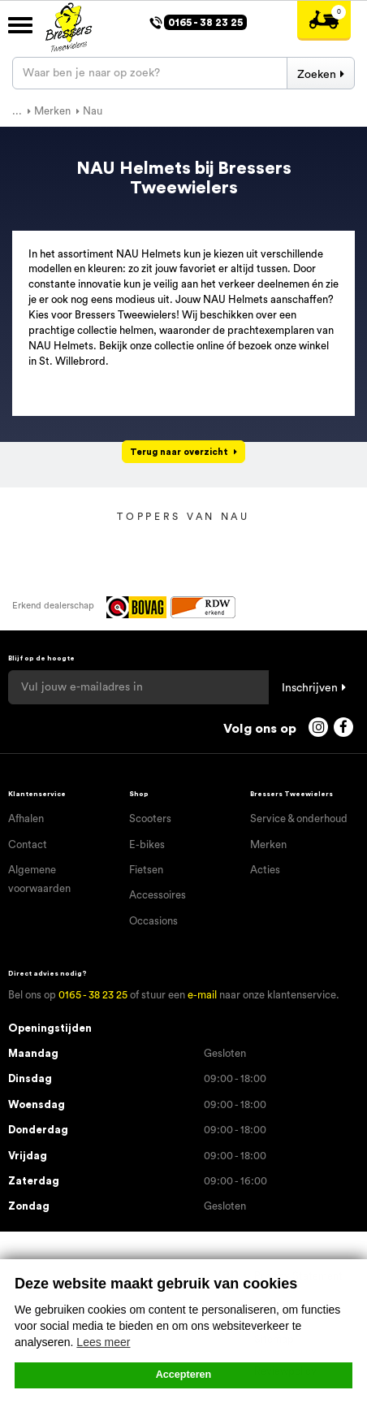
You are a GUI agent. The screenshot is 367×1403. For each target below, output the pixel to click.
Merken (268, 844)
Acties (265, 869)
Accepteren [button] (184, 1374)
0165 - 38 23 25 (92, 994)
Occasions (153, 921)
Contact (27, 844)
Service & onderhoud (299, 818)
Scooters (150, 818)
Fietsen (146, 869)
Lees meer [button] (103, 1342)
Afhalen (26, 818)
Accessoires (157, 895)
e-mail (202, 994)
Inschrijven (310, 688)
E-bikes (147, 844)
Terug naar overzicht (179, 452)
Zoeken (316, 74)
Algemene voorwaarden (39, 879)
